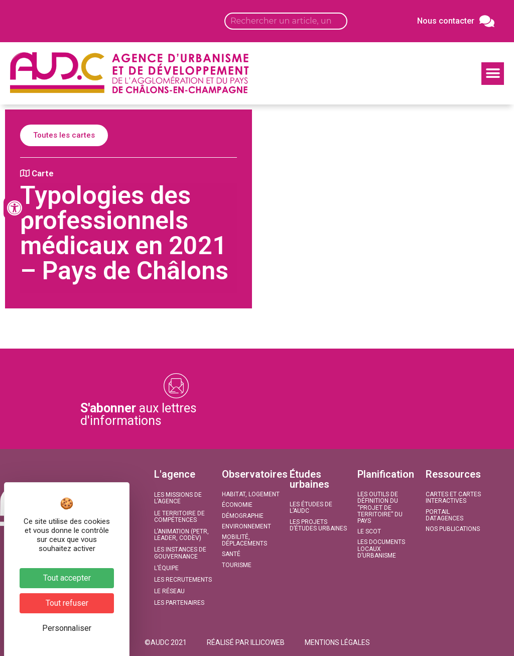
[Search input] (285, 21)
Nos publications (453, 528)
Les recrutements (183, 579)
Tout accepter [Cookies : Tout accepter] (67, 578)
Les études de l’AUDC (311, 507)
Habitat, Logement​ (251, 494)
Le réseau (169, 591)
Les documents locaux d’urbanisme (381, 548)
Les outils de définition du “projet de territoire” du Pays (380, 507)
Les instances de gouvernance (180, 553)
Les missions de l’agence (178, 498)
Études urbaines (309, 479)
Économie (237, 504)
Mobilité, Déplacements (244, 540)
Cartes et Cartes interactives (453, 497)
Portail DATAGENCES (444, 515)
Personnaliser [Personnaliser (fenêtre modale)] (66, 628)
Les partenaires (179, 602)
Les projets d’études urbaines (318, 525)
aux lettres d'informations (138, 414)
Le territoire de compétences (179, 516)
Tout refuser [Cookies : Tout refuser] (67, 603)
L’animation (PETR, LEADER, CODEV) (181, 534)
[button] (492, 73)
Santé (231, 554)
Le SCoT (369, 531)
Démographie (243, 515)
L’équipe (166, 568)
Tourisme (236, 565)
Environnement (246, 526)
